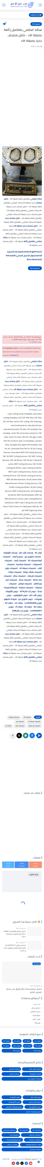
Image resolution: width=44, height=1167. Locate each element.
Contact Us (14, 355)
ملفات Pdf (16, 1050)
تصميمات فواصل (25, 583)
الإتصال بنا (33, 342)
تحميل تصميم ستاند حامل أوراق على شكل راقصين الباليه (24, 990)
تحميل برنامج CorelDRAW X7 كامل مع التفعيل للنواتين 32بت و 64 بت (14, 948)
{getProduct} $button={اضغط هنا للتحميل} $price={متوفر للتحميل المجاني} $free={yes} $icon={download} (24, 255)
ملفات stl (28, 607)
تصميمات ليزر (20, 721)
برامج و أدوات (17, 556)
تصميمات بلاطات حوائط (32, 572)
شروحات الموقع (10, 599)
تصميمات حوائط (15, 572)
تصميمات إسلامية (23, 564)
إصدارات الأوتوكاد (10, 553)
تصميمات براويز (11, 568)
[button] (32, 735)
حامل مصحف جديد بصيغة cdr (26, 226)
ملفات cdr (19, 603)
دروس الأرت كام (35, 595)
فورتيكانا (37, 1023)
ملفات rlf (19, 607)
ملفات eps (16, 1045)
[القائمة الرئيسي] (40, 5)
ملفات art (27, 1045)
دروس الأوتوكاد (12, 591)
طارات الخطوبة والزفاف (33, 1144)
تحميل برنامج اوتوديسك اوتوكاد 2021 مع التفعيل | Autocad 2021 (14, 934)
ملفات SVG (37, 1050)
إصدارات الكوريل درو (33, 556)
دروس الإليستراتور (35, 1102)
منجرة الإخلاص (35, 1011)
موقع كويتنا (36, 1015)
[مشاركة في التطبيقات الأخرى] (12, 735)
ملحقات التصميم (35, 1149)
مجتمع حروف (35, 1008)
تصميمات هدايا (20, 725)
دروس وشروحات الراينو (33, 1111)
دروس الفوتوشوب (20, 595)
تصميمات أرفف (20, 560)
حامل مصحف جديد (12, 218)
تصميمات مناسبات (35, 1139)
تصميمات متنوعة (26, 587)
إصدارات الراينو (14, 1074)
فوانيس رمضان (12, 1144)
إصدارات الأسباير (14, 1069)
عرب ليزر (37, 1004)
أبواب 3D (38, 553)
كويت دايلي (36, 1019)
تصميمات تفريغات (34, 576)
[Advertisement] (22, 73)
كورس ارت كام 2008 (20, 610)
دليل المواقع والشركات (14, 1139)
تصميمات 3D (33, 560)
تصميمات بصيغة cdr (27, 568)
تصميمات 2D (36, 24)
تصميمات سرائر (25, 580)
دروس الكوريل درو (25, 599)
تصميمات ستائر (19, 576)
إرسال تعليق (34, 874)
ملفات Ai (6, 1045)
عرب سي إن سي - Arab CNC (13, 1159)
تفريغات (14, 587)
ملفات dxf (38, 607)
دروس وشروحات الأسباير (14, 1106)
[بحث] (3, 5)
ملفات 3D (9, 603)
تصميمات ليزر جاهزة (34, 725)
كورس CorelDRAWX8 (33, 603)
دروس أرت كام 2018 (28, 591)
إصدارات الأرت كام (26, 553)
